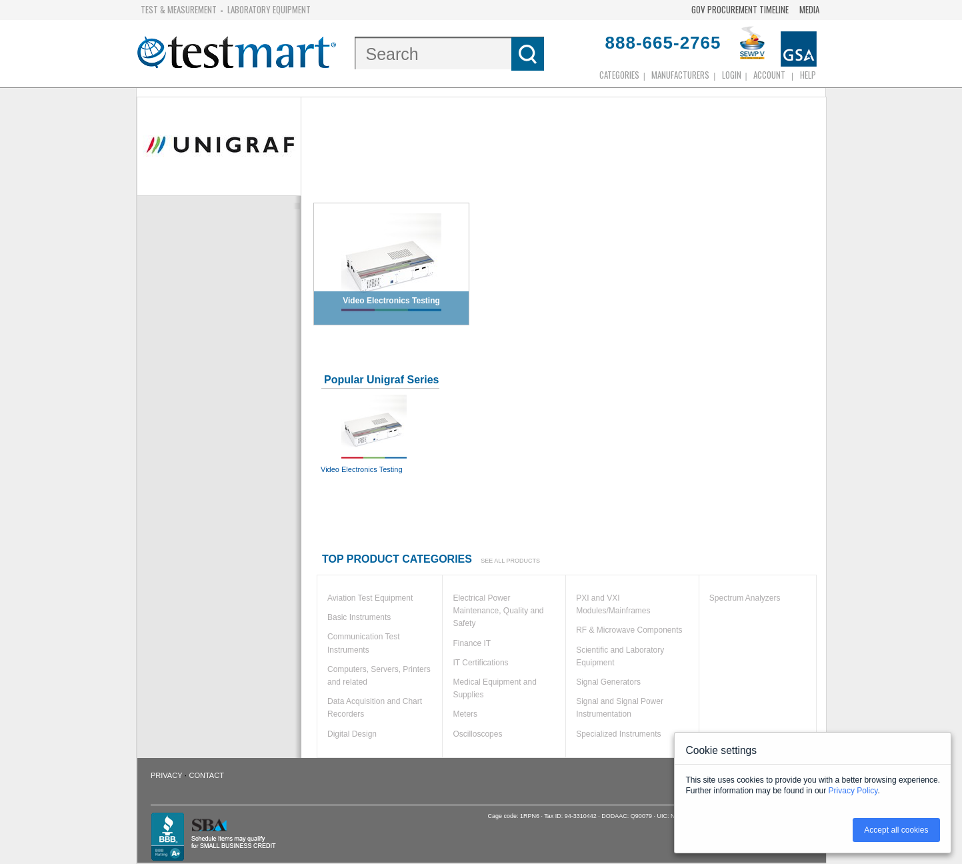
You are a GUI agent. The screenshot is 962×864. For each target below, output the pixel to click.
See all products (510, 560)
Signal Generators (608, 682)
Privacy (166, 775)
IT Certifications (480, 662)
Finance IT (472, 643)
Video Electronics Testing (374, 433)
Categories (619, 74)
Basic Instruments (359, 617)
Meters (465, 714)
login (731, 74)
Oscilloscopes (477, 734)
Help (808, 74)
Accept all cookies (896, 830)
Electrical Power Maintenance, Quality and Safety (498, 610)
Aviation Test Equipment (370, 598)
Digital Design (352, 734)
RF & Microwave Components (629, 630)
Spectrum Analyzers (745, 598)
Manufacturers (680, 74)
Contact (206, 775)
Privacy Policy (853, 790)
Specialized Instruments (618, 734)
